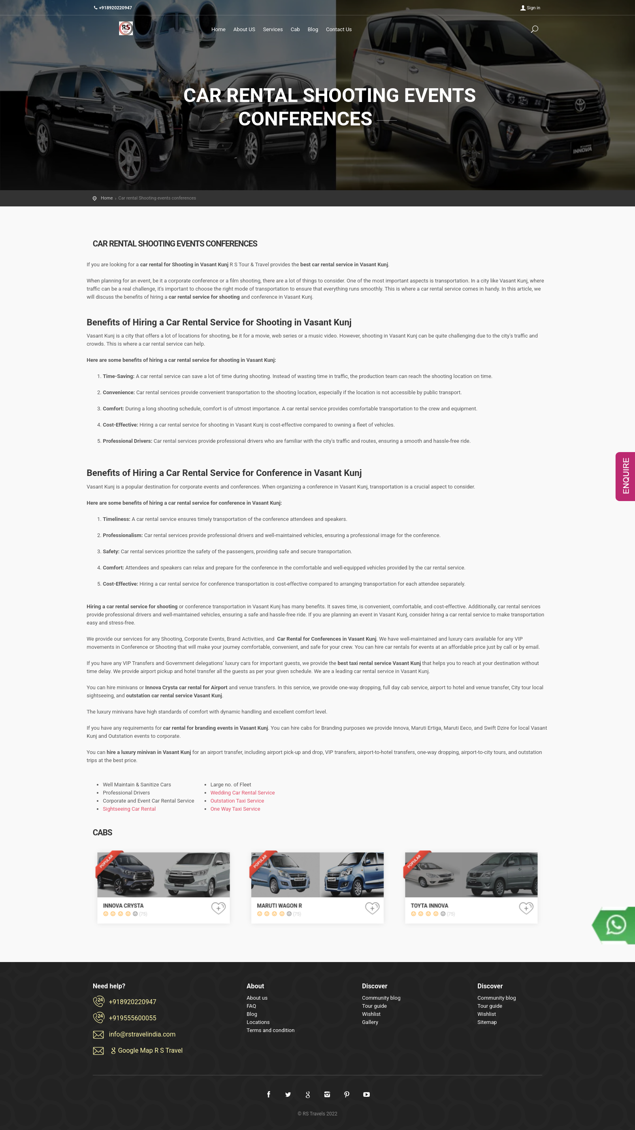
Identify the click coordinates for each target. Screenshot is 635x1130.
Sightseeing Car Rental (129, 809)
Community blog (381, 998)
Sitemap (487, 1022)
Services (273, 29)
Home (218, 29)
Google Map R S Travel (146, 1050)
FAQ (251, 1006)
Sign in (533, 8)
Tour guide (374, 1006)
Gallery (370, 1022)
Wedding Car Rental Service (243, 793)
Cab (295, 29)
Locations (258, 1022)
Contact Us (339, 29)
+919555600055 (132, 1018)
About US (244, 29)
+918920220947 (132, 1002)
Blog (313, 29)
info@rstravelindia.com (142, 1034)
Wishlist (371, 1014)
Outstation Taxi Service (237, 801)
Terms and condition (270, 1030)
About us (257, 998)
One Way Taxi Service (235, 809)
